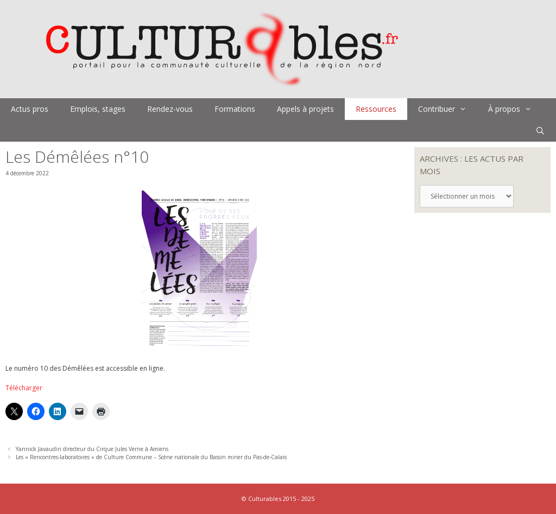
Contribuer (447, 109)
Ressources (376, 109)
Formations (234, 109)
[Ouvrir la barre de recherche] (540, 131)
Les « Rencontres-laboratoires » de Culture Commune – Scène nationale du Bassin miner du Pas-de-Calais (151, 457)
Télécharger (23, 387)
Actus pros (29, 109)
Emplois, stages (97, 109)
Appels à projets (305, 109)
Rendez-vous (170, 109)
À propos (515, 109)
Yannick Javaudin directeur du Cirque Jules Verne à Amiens (92, 449)
